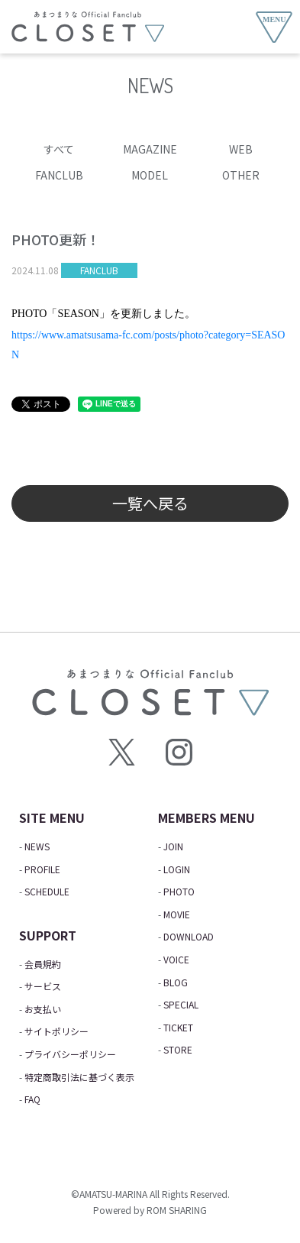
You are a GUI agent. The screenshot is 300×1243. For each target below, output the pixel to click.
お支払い (42, 1008)
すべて (59, 149)
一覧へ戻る (150, 503)
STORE (177, 1049)
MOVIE (176, 914)
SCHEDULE (46, 891)
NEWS (37, 846)
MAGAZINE (150, 149)
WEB (241, 149)
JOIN (173, 846)
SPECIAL (180, 1004)
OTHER (241, 175)
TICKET (178, 1027)
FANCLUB (59, 175)
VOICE (176, 959)
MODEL (149, 175)
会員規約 (42, 963)
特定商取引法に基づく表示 (79, 1076)
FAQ (32, 1098)
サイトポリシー (56, 1031)
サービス (42, 985)
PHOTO (179, 891)
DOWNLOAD (188, 936)
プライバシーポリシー (70, 1053)
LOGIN (176, 869)
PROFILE (42, 869)
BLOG (175, 982)
